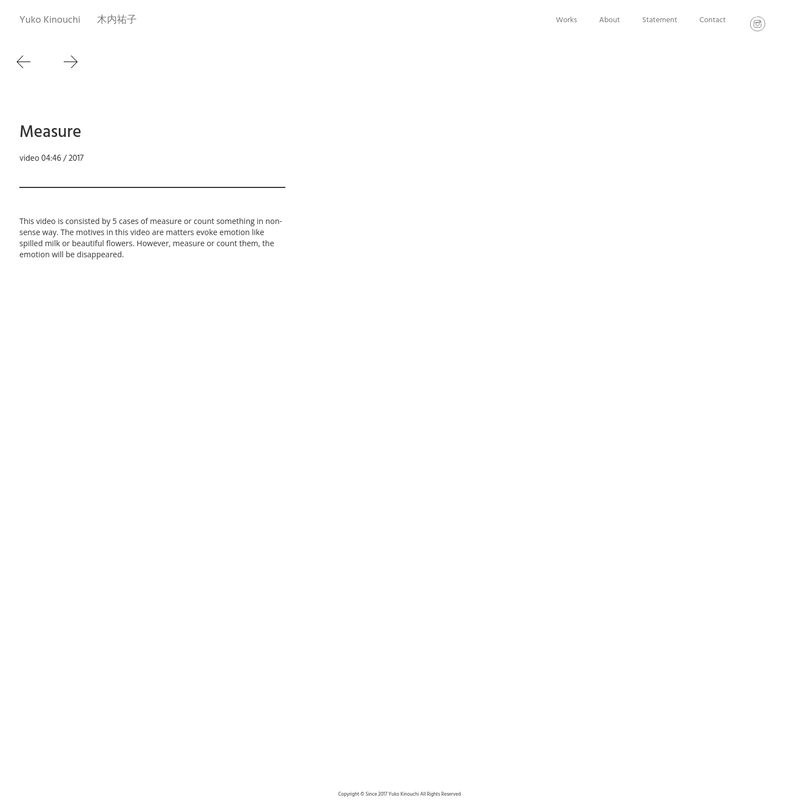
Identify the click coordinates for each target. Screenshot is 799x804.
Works (566, 20)
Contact (712, 20)
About (609, 20)
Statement (659, 20)
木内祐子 (117, 20)
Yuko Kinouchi (49, 20)
